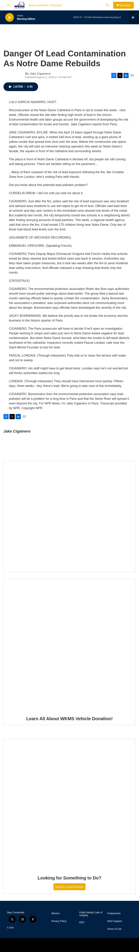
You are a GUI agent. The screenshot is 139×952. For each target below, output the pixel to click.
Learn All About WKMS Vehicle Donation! (69, 718)
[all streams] (134, 17)
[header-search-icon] (107, 5)
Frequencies (114, 913)
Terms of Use (114, 929)
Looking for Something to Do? (69, 878)
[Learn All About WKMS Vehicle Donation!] (69, 645)
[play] (9, 17)
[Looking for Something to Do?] (69, 804)
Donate (125, 5)
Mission (55, 913)
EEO (81, 922)
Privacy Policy (58, 921)
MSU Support (114, 921)
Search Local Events (69, 887)
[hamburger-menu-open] (8, 5)
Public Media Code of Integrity (90, 914)
